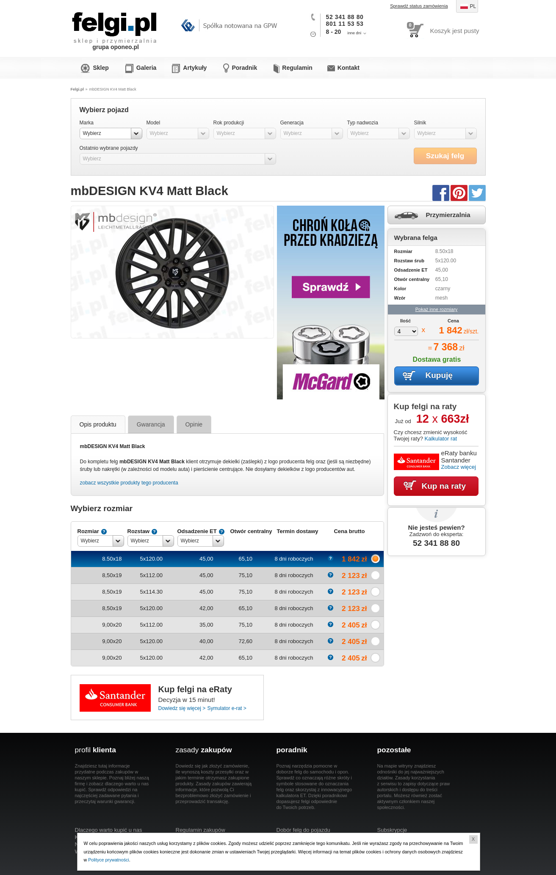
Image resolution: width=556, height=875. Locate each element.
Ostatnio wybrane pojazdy (109, 148)
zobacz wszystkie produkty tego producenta (129, 483)
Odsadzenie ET (197, 531)
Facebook (440, 192)
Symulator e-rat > (226, 708)
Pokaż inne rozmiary (436, 309)
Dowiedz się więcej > (182, 708)
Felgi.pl (115, 23)
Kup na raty (444, 486)
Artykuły (195, 67)
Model (153, 123)
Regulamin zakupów (200, 830)
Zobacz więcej (458, 467)
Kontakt (348, 67)
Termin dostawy (297, 531)
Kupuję (439, 375)
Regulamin (297, 67)
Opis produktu (98, 424)
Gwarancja (151, 424)
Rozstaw (138, 531)
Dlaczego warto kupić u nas (108, 830)
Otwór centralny (251, 531)
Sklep (101, 67)
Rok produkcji (228, 123)
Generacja (292, 123)
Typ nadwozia (362, 123)
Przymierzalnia (448, 214)
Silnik (420, 123)
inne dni (354, 33)
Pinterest (459, 192)
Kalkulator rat (440, 438)
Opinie (193, 424)
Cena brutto (349, 531)
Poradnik (244, 67)
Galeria (146, 67)
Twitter (477, 192)
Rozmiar (88, 531)
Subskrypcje (392, 830)
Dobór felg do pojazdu (303, 830)
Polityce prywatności (108, 859)
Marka (87, 123)
